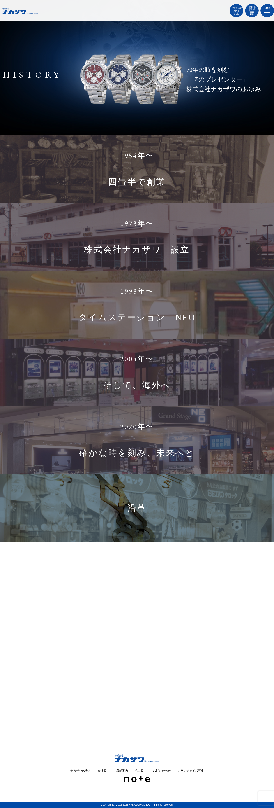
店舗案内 (122, 770)
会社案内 (103, 770)
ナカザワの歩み (80, 770)
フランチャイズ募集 (190, 770)
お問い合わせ (162, 770)
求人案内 (140, 770)
